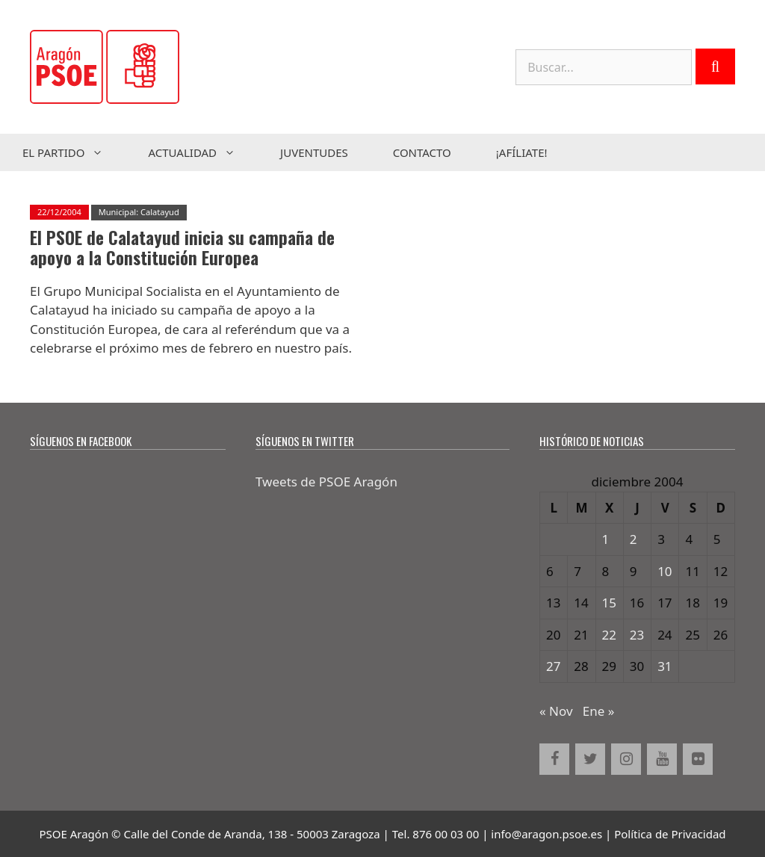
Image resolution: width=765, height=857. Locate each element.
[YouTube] (662, 759)
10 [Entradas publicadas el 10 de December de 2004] (664, 571)
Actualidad (203, 152)
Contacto (422, 152)
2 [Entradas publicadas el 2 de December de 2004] (633, 539)
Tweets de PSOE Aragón (326, 481)
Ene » (599, 711)
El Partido (74, 152)
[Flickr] (698, 759)
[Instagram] (626, 759)
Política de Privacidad (669, 833)
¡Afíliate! (522, 152)
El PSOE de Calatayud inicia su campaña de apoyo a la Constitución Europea (182, 248)
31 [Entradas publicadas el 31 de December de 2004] (664, 666)
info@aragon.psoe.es (546, 833)
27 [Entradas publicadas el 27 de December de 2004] (553, 666)
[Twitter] (590, 759)
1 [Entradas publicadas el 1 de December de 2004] (606, 539)
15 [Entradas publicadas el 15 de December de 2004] (609, 602)
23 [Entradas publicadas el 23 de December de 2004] (637, 634)
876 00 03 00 (445, 833)
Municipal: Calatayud (139, 211)
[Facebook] (554, 759)
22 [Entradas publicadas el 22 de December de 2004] (609, 634)
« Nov (556, 711)
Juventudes (314, 152)
